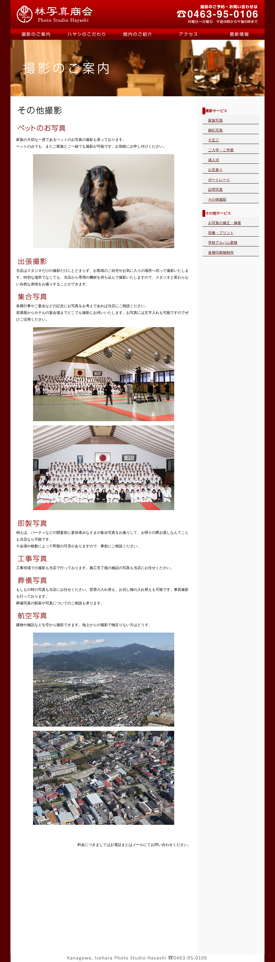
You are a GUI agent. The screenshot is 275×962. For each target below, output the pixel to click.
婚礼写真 (215, 130)
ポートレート (219, 180)
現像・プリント (221, 233)
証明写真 (215, 189)
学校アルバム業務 (222, 242)
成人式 (213, 160)
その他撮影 (217, 199)
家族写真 (215, 120)
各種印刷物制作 (221, 252)
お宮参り (215, 170)
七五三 (213, 140)
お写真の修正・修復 (224, 223)
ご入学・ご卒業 (221, 150)
